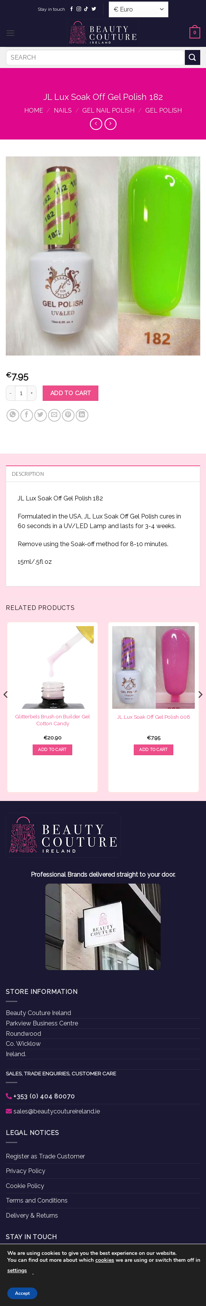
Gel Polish (163, 110)
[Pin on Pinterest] (68, 415)
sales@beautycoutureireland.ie (56, 1111)
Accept (22, 1293)
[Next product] (96, 124)
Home (33, 110)
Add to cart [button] (52, 749)
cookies (104, 1260)
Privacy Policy (25, 1171)
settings (17, 1270)
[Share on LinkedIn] (82, 415)
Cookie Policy (25, 1186)
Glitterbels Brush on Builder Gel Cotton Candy (52, 719)
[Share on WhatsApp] (13, 415)
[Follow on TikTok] (86, 9)
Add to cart (70, 393)
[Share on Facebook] (26, 415)
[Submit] (192, 57)
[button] (10, 32)
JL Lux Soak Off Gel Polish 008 (153, 717)
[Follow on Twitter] (93, 9)
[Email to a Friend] (54, 415)
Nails (63, 110)
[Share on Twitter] (40, 415)
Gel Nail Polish (108, 110)
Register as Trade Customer (45, 1156)
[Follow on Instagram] (78, 9)
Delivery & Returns (32, 1215)
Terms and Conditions (37, 1200)
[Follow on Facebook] (71, 9)
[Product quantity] (21, 393)
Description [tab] (28, 474)
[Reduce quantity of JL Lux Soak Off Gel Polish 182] (10, 393)
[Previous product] (110, 124)
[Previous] (6, 710)
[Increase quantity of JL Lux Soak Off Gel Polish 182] (32, 393)
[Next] (199, 710)
